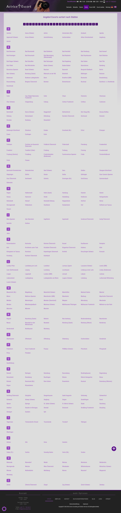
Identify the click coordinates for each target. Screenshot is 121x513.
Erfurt (82, 130)
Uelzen (9, 442)
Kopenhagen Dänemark (51, 251)
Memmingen (29, 300)
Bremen (46, 82)
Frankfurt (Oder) (30, 150)
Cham (64, 96)
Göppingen (10, 174)
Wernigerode (10, 466)
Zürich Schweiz (85, 485)
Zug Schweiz (66, 485)
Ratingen (28, 373)
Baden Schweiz (48, 65)
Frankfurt (9, 150)
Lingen (9, 274)
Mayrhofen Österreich (106, 296)
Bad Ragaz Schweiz (12, 61)
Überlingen (10, 432)
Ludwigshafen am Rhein (51, 278)
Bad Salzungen (48, 61)
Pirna (8, 353)
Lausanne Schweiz (86, 266)
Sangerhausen (48, 395)
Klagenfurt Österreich (68, 247)
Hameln (83, 193)
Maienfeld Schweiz (49, 292)
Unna (45, 442)
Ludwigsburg (29, 278)
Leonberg (47, 270)
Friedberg (28, 154)
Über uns (57, 499)
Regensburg (103, 373)
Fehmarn (9, 144)
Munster (46, 308)
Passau (46, 349)
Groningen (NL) (67, 178)
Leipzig (27, 270)
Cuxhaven (102, 102)
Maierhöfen (65, 292)
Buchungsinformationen (80, 499)
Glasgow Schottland (105, 170)
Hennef (27, 201)
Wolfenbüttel (29, 470)
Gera (63, 170)
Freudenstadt (103, 150)
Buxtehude (10, 86)
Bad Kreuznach (29, 55)
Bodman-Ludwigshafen (32, 78)
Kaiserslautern (11, 243)
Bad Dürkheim (48, 51)
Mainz (8, 296)
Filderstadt (65, 144)
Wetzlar (27, 466)
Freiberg (46, 150)
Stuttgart (9, 412)
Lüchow (101, 274)
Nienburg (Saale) (67, 323)
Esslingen (28, 134)
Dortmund (84, 116)
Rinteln (9, 381)
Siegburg (46, 399)
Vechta (27, 452)
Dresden (9, 120)
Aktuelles (75, 7)
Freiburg (64, 150)
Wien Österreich (49, 466)
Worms (64, 470)
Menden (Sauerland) (50, 300)
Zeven (8, 485)
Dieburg (9, 116)
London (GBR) (48, 274)
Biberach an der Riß (50, 73)
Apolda (101, 33)
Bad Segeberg (66, 61)
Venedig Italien (48, 452)
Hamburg (65, 193)
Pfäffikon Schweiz (67, 349)
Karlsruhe (28, 243)
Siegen (64, 399)
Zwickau (101, 485)
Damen (81, 7)
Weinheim (84, 462)
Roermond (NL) (29, 381)
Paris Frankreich (30, 349)
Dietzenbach (29, 116)
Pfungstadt (102, 349)
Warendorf (28, 462)
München (9, 308)
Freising (83, 150)
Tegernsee (10, 422)
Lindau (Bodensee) (105, 270)
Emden (46, 130)
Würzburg (9, 475)
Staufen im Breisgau (31, 408)
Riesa (101, 377)
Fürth (8, 160)
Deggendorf (47, 112)
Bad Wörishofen (30, 65)
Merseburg (84, 300)
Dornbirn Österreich (68, 116)
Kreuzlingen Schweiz (87, 251)
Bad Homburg (85, 51)
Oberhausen (10, 339)
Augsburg (102, 37)
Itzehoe (27, 223)
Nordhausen (29, 329)
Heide (45, 197)
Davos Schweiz (29, 112)
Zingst (46, 485)
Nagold (9, 319)
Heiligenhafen (103, 197)
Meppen (64, 300)
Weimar (64, 462)
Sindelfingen (84, 399)
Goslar (46, 174)
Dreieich (101, 116)
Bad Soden (84, 61)
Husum (9, 209)
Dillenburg (47, 116)
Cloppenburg (29, 102)
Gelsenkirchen (29, 170)
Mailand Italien (85, 292)
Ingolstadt (65, 219)
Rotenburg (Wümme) (105, 381)
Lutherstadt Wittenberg (106, 278)
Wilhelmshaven (85, 466)
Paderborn (10, 349)
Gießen (83, 170)
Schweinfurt (103, 395)
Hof (82, 205)
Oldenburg (65, 339)
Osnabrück (102, 339)
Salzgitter (28, 395)
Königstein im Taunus (13, 251)
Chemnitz (84, 96)
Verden (83, 452)
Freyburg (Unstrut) (12, 154)
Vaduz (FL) (10, 452)
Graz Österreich (11, 178)
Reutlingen (47, 377)
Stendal (46, 408)
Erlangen (102, 130)
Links (100, 499)
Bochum (101, 73)
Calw (8, 96)
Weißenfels (102, 462)
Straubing (102, 408)
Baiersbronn (84, 65)
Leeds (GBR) (103, 266)
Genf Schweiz (48, 170)
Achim (46, 33)
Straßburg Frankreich (87, 408)
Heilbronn (84, 197)
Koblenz (83, 247)
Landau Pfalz (11, 266)
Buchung (108, 7)
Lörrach (64, 274)
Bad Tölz (102, 61)
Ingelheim (47, 219)
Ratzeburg (47, 373)
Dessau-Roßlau (104, 112)
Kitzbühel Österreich (50, 247)
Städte (86, 7)
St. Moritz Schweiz (67, 404)
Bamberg (102, 65)
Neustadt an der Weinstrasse (30, 323)
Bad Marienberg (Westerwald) (49, 56)
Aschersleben (66, 37)
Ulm (26, 442)
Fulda (82, 154)
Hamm (101, 193)
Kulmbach (47, 256)
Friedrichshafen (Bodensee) (48, 155)
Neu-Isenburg (66, 319)
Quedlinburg (10, 363)
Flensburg (84, 144)
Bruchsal (83, 82)
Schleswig (84, 395)
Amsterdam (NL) (67, 33)
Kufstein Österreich (31, 256)
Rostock (83, 381)
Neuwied (46, 323)
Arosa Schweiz (29, 37)
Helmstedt (10, 201)
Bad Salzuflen (29, 61)
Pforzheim (84, 349)
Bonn (45, 78)
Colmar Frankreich (67, 102)
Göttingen (84, 174)
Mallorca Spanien (30, 296)
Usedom (64, 442)
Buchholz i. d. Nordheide (106, 82)
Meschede (102, 300)
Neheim (46, 319)
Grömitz (46, 178)
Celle (45, 96)
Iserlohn (9, 223)
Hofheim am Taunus (105, 205)
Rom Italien (47, 381)
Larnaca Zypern (67, 266)
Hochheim (47, 205)
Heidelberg (65, 197)
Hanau (9, 197)
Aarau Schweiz (29, 33)
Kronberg (9, 256)
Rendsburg (28, 377)
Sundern (27, 412)
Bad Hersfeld (66, 51)
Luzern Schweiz (11, 282)
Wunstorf (83, 470)
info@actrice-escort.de (25, 509)
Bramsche (84, 78)
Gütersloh (9, 182)
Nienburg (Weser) (86, 323)
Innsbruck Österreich (87, 219)
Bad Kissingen (11, 55)
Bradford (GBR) (66, 78)
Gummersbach (103, 178)
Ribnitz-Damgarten (86, 377)
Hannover (28, 197)
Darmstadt (10, 112)
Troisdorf (65, 422)
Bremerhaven (66, 82)
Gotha (64, 174)
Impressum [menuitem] (85, 504)
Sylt (45, 412)
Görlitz (27, 174)
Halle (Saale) (48, 193)
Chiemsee (102, 96)
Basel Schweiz (29, 69)
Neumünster (103, 319)
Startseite (68, 7)
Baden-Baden (66, 65)
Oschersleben (85, 339)
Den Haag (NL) (85, 112)
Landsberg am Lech (31, 266)
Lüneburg (84, 278)
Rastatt (9, 373)
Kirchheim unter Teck (31, 247)
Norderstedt (10, 329)
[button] (4, 509)
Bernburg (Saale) (30, 73)
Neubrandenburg (86, 319)
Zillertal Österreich (31, 485)
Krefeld (64, 251)
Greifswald (28, 178)
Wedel (46, 462)
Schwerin (9, 399)
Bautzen (46, 69)
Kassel (64, 243)
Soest (101, 399)
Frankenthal (103, 144)
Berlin (101, 69)
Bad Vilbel (10, 65)
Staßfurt (9, 408)
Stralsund (65, 408)
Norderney (102, 323)
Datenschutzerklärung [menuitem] (74, 504)
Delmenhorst (66, 112)
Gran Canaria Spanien (106, 174)
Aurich (8, 41)
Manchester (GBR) (49, 296)
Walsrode (9, 462)
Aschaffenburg (48, 37)
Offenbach (28, 339)
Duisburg (28, 120)
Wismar (9, 470)
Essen (8, 134)
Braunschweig (11, 82)
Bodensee (10, 78)
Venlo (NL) (65, 452)
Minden (9, 304)
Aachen (9, 33)
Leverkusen (65, 270)
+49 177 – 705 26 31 (25, 507)
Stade (82, 404)
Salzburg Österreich (13, 395)
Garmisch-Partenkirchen (14, 170)
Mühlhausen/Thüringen (69, 304)
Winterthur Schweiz (105, 466)
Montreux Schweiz (49, 304)
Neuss (8, 323)
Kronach (101, 251)
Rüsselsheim (29, 385)
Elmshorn (28, 130)
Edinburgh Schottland (13, 130)
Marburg (83, 296)
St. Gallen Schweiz (49, 404)
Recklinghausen (86, 373)
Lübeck (83, 274)
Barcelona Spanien (12, 69)
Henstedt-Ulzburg (49, 201)
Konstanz (28, 251)
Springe (27, 404)
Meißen (9, 300)
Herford (83, 201)
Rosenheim (65, 381)
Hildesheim (28, 205)
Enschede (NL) (66, 130)
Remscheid (10, 377)
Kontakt (66, 499)
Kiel (8, 247)
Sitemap (108, 499)
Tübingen (83, 422)
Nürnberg (46, 329)
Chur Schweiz (11, 102)
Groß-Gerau (84, 178)
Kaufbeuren (84, 243)
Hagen (9, 193)
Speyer (9, 404)
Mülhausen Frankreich (87, 304)
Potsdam (28, 353)
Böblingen (84, 73)
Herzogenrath (11, 205)
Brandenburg (103, 78)
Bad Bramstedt (29, 51)
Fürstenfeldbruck (104, 154)
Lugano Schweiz (67, 278)
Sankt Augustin (66, 395)
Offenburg (47, 339)
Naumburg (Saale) (30, 319)
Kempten (102, 243)
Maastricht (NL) (11, 292)
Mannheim (65, 296)
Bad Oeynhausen (86, 55)
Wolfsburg (47, 470)
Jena (8, 233)
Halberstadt (28, 193)
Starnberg (102, 404)
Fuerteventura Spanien (69, 154)
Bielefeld (65, 73)
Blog (93, 499)
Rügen (8, 385)
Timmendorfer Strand (31, 422)
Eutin (45, 134)
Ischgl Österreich (104, 219)
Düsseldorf (47, 120)
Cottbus (83, 102)
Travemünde (47, 422)
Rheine (64, 377)
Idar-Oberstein (29, 219)
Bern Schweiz (11, 73)
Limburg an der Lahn (87, 270)
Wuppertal (102, 470)
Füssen (27, 160)
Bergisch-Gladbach (86, 69)
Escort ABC (92, 7)
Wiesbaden (65, 466)
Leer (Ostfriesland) (12, 270)
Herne (101, 201)
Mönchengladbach (30, 304)
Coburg (46, 102)
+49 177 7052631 (111, 2)
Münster (27, 308)
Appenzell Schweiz (12, 37)
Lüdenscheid (10, 278)
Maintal (101, 292)
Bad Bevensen (11, 51)
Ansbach (83, 33)
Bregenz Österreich (31, 82)
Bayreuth (65, 69)
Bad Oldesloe (103, 55)
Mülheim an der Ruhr (105, 304)
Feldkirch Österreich (50, 144)
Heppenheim (66, 201)
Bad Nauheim (66, 55)
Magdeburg (28, 292)
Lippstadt (28, 274)
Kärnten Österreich (49, 243)
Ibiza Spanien (11, 219)
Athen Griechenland (87, 37)
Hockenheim (66, 205)
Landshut (46, 266)
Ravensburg (65, 373)
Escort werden (100, 7)
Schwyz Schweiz (30, 399)
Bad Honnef (103, 51)
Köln (100, 247)
